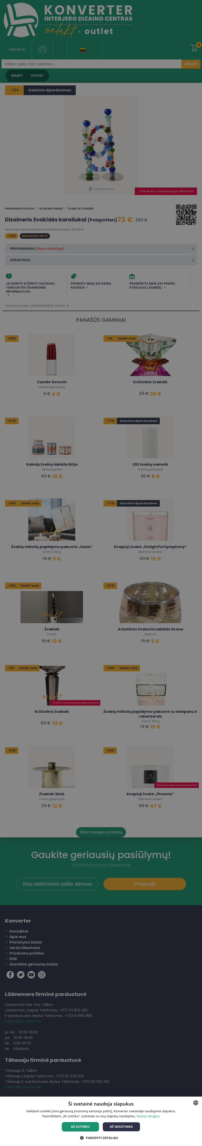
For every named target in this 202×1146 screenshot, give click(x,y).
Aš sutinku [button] (80, 1127)
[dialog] (101, 573)
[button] (101, 1137)
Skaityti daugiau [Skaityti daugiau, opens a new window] (148, 1116)
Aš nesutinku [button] (121, 1127)
